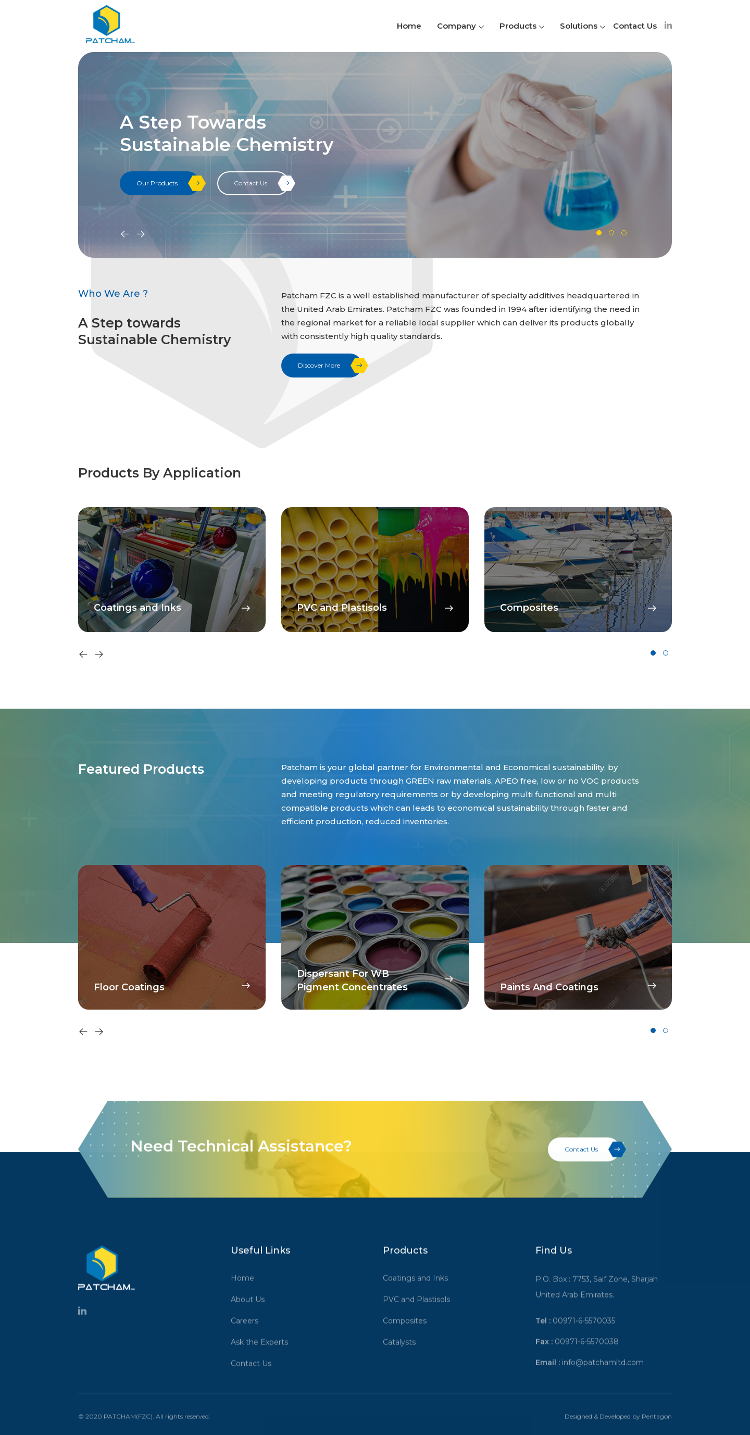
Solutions (582, 26)
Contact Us (635, 26)
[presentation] (125, 235)
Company (460, 26)
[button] (599, 233)
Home (409, 26)
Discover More (330, 365)
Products (521, 26)
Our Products (167, 183)
